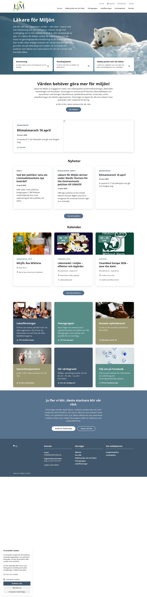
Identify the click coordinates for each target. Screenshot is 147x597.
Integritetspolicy (112, 452)
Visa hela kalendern (73, 293)
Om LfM (78, 455)
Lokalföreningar (81, 464)
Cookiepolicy (111, 455)
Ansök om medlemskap (63, 428)
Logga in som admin (51, 465)
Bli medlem (73, 109)
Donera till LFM (86, 428)
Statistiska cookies (13, 580)
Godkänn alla (17, 583)
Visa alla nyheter (73, 216)
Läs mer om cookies (10, 574)
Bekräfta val (17, 588)
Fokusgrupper (80, 461)
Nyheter (78, 452)
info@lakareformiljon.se (52, 455)
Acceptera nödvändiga (17, 592)
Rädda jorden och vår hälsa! (86, 458)
